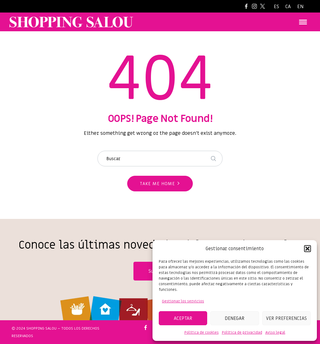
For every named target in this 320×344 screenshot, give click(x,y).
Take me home (157, 184)
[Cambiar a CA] (288, 7)
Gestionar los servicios (183, 301)
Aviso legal (275, 332)
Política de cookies (201, 332)
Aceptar (183, 318)
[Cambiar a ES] (276, 7)
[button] (307, 248)
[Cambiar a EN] (300, 7)
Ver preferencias (286, 318)
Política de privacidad (242, 332)
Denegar (234, 318)
